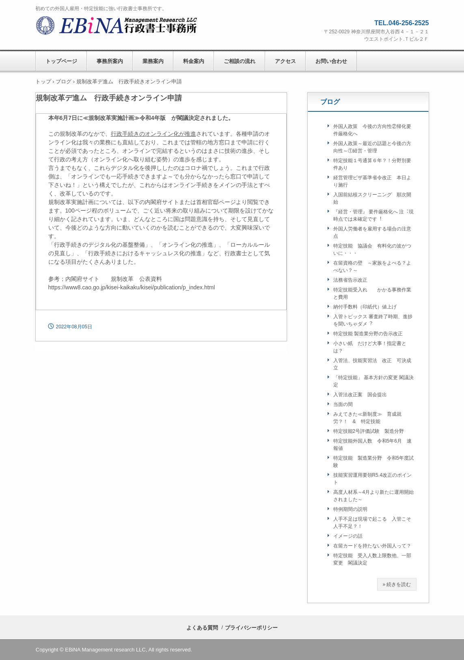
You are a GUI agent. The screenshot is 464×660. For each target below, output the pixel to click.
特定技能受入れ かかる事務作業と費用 (372, 293)
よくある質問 (202, 627)
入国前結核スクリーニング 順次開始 (372, 198)
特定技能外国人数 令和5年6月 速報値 (372, 444)
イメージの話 (350, 536)
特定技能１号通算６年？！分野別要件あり (372, 164)
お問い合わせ (331, 61)
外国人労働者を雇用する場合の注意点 (372, 232)
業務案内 (153, 61)
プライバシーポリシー (251, 627)
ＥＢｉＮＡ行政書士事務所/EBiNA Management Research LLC (118, 26)
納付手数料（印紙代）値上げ (365, 307)
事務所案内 (110, 61)
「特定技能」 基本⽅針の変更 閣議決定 (373, 381)
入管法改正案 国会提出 (360, 394)
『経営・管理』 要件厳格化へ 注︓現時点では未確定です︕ (373, 215)
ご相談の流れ (239, 61)
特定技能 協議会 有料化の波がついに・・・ (372, 249)
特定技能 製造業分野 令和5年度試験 (373, 461)
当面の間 (343, 404)
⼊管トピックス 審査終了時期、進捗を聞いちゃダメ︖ (372, 320)
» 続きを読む (396, 584)
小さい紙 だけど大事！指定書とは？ (369, 347)
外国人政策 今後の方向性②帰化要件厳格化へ (372, 130)
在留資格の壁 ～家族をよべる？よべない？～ (372, 266)
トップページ (61, 61)
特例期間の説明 (350, 509)
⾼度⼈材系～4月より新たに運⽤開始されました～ (373, 495)
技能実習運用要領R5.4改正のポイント (372, 478)
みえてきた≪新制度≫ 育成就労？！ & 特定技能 (367, 417)
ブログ (330, 101)
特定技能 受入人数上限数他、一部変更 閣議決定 (372, 559)
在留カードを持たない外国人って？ (372, 546)
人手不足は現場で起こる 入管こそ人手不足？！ (372, 522)
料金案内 (193, 61)
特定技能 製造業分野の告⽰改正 (368, 334)
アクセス (285, 61)
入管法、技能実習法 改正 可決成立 (372, 364)
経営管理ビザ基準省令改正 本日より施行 (372, 181)
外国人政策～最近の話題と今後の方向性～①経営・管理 (372, 147)
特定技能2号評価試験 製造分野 (368, 431)
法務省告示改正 (350, 280)
